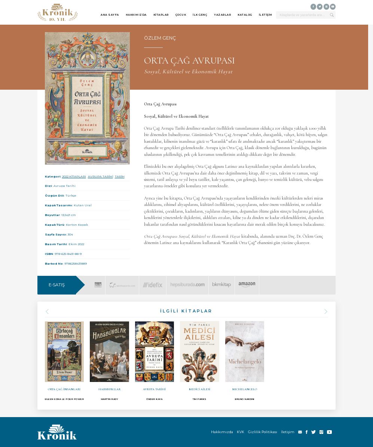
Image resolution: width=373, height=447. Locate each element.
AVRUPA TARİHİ (100, 176)
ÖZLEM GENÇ (160, 38)
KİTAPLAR (161, 14)
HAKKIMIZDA (136, 14)
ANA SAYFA (110, 14)
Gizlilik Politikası (262, 432)
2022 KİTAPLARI (74, 176)
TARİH (120, 176)
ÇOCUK (180, 14)
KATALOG (245, 14)
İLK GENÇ (200, 14)
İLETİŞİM (265, 14)
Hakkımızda (222, 432)
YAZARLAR (222, 14)
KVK (240, 432)
